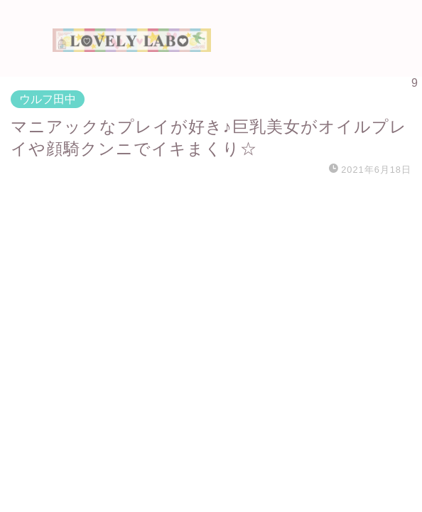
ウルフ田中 (47, 99)
